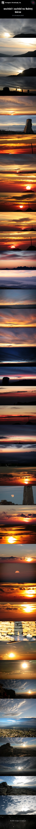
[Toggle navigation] (33, 2)
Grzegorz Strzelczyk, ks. (13, 2)
